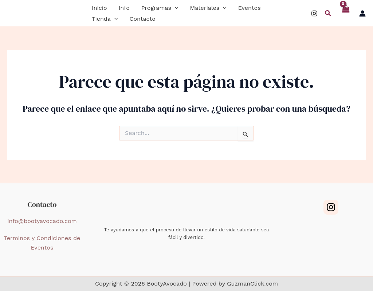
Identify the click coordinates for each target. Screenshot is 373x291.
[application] (174, 8)
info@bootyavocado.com (42, 221)
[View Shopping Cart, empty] (345, 13)
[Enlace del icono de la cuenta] (362, 13)
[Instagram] (314, 13)
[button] (160, 8)
